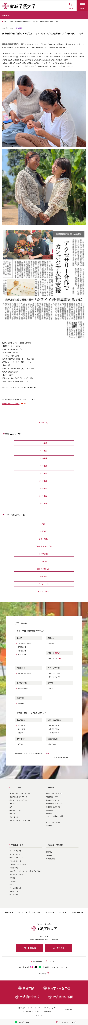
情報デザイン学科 (54, 677)
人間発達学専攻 (53, 729)
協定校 (12, 884)
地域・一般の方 (77, 912)
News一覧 (43, 422)
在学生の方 (22, 912)
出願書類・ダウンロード (54, 804)
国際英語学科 (22, 647)
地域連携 (49, 855)
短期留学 (12, 881)
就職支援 (49, 825)
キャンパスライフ (15, 851)
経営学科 (51, 643)
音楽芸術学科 (22, 654)
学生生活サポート (15, 861)
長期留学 (12, 878)
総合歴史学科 (22, 651)
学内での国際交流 (15, 888)
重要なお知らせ (43, 569)
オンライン (64, 967)
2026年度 (43, 443)
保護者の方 (36, 912)
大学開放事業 (50, 859)
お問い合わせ (36, 961)
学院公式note (50, 967)
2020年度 (43, 488)
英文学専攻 (21, 729)
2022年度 (43, 473)
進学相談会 (49, 810)
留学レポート (14, 891)
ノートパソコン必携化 (17, 874)
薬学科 (50, 688)
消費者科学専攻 (53, 725)
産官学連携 (43, 554)
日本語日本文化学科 (24, 643)
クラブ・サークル (15, 854)
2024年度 (43, 458)
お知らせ (43, 576)
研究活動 (43, 531)
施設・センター (15, 817)
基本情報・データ (15, 810)
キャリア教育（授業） (53, 822)
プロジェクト (43, 584)
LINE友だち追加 (22, 1022)
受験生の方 (9, 912)
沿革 (11, 807)
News (11, 21)
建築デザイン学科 (54, 673)
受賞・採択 (43, 538)
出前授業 (49, 814)
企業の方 (62, 912)
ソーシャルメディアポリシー (32, 1011)
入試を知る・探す (52, 797)
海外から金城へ (15, 895)
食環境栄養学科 (23, 688)
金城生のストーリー (16, 858)
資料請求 (58, 948)
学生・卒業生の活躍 (43, 546)
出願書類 (29, 948)
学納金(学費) (14, 868)
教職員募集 (47, 1011)
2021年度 (43, 480)
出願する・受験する (52, 800)
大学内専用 (68, 1010)
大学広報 (12, 814)
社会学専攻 (21, 733)
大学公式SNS (22, 967)
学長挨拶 (12, 804)
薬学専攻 (21, 744)
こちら (47, 753)
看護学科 (21, 703)
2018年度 (43, 503)
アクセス (50, 961)
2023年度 (43, 465)
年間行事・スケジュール (18, 864)
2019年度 (43, 495)
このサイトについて (34, 1008)
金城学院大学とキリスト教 (18, 797)
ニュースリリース (43, 591)
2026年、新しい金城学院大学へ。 (21, 793)
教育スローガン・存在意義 (18, 800)
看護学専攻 (52, 744)
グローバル (43, 561)
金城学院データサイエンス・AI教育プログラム (25, 871)
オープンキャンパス (52, 793)
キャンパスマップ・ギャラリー (20, 820)
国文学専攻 (21, 725)
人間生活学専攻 (53, 733)
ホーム (5, 21)
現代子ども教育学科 (24, 673)
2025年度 (43, 450)
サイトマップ (20, 1008)
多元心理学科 (55, 658)
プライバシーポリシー (51, 1008)
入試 (43, 523)
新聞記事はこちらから (10, 403)
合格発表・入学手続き (53, 807)
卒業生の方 (50, 912)
